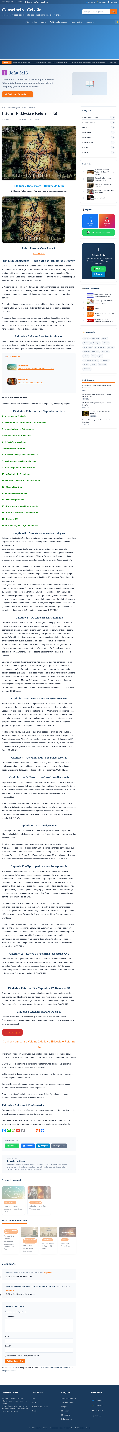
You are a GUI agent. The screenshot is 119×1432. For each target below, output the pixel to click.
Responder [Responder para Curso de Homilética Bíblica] (47, 1273)
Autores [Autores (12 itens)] (86, 356)
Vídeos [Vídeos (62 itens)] (104, 338)
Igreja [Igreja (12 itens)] (100, 356)
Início (27, 22)
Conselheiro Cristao (16, 1161)
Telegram (97, 1416)
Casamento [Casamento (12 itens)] (104, 360)
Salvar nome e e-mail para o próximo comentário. (23, 1356)
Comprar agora (12, 1032)
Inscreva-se (90, 22)
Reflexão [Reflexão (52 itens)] (86, 343)
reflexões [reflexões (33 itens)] (106, 343)
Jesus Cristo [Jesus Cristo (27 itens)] (88, 347)
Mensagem (98, 132)
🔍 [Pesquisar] (113, 12)
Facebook (97, 1400)
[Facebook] (90, 2)
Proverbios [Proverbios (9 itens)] (102, 364)
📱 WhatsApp (98, 269)
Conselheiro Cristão (21, 9)
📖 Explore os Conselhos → (17, 94)
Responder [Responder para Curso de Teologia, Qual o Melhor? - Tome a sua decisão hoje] (10, 1290)
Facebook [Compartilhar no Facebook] (28, 1146)
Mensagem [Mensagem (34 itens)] (96, 343)
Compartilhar (39, 253)
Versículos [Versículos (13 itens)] (105, 351)
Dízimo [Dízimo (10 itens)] (93, 364)
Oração (98, 127)
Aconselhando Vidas (98, 117)
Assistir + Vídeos (98, 122)
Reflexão (98, 152)
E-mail (8, 1346)
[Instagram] (101, 2)
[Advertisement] (59, 42)
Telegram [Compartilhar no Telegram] (43, 1146)
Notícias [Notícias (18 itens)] (110, 347)
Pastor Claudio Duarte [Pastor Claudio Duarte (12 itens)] (91, 360)
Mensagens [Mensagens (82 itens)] (95, 338)
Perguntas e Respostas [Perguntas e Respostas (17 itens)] (91, 351)
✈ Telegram (98, 274)
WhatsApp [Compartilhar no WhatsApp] (12, 1146)
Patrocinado (11, 108)
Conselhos (98, 147)
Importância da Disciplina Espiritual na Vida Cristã (94, 62)
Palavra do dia (98, 142)
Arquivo (43, 22)
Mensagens (98, 137)
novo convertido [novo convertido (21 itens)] (100, 347)
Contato (34, 1411)
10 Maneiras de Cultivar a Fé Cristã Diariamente (57, 62)
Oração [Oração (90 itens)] (86, 338)
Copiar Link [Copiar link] (59, 1146)
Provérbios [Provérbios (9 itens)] (87, 369)
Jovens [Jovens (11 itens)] (86, 364)
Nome (7, 1336)
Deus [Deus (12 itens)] (93, 356)
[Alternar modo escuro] (117, 22)
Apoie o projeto (76, 22)
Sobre (34, 22)
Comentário (10, 1316)
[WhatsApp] (112, 2)
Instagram (97, 1405)
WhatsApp (97, 1410)
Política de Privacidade (58, 22)
